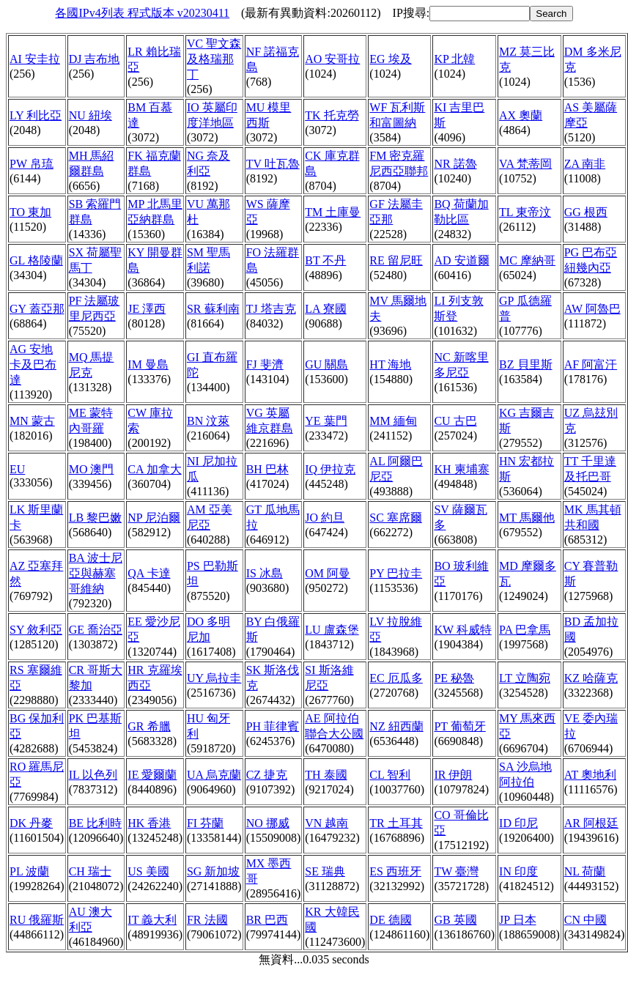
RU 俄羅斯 (37, 920)
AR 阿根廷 (591, 823)
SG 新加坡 (213, 871)
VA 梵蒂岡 (525, 164)
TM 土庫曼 (333, 212)
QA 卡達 (149, 573)
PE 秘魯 (454, 678)
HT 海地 (390, 364)
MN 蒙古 (32, 421)
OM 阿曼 (327, 573)
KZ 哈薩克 (591, 678)
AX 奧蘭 (520, 115)
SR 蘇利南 (213, 309)
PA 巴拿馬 (524, 629)
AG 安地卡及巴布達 (33, 364)
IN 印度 (518, 871)
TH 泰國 (326, 774)
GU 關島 (326, 364)
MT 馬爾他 (527, 517)
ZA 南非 (584, 164)
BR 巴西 (267, 920)
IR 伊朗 (453, 774)
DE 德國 (390, 920)
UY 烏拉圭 (214, 678)
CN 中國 (585, 920)
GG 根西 (585, 212)
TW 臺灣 (456, 871)
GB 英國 (455, 920)
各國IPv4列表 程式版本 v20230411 (142, 13)
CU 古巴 (455, 421)
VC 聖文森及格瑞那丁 (214, 59)
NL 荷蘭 (585, 871)
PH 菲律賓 (272, 726)
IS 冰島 (264, 573)
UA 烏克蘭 (214, 774)
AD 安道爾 (461, 260)
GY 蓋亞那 (37, 309)
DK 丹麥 (31, 823)
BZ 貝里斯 (525, 364)
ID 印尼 (518, 823)
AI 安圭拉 (35, 59)
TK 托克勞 (331, 115)
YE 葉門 (326, 421)
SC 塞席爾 (395, 517)
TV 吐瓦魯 (273, 164)
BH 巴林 (267, 469)
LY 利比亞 (36, 115)
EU (17, 469)
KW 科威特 (462, 629)
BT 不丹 (325, 260)
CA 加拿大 (154, 469)
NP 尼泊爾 (154, 517)
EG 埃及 (390, 59)
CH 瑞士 (90, 871)
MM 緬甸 (392, 421)
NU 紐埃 (90, 115)
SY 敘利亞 (36, 629)
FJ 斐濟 (265, 364)
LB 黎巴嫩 (95, 517)
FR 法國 (207, 920)
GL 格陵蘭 (36, 260)
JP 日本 (517, 920)
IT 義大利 (152, 920)
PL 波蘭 (29, 871)
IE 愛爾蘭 (152, 774)
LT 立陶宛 (524, 678)
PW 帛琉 (31, 164)
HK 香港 (149, 823)
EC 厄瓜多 (395, 678)
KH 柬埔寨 (461, 469)
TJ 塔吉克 (271, 309)
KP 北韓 (454, 59)
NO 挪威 (267, 823)
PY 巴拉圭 (395, 573)
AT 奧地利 (590, 774)
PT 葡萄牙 (459, 726)
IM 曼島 (148, 364)
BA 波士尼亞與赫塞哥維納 (95, 573)
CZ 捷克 (266, 774)
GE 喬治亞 (95, 629)
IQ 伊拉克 (330, 469)
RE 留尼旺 (395, 260)
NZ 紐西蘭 (396, 726)
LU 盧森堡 (331, 629)
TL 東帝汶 (525, 212)
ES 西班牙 (395, 871)
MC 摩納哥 (527, 260)
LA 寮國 (325, 309)
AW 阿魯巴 (592, 309)
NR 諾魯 (455, 164)
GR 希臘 (149, 726)
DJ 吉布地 (94, 59)
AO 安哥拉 (332, 59)
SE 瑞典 (325, 871)
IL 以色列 (93, 774)
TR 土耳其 (395, 823)
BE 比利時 (95, 823)
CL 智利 (389, 774)
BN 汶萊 (208, 421)
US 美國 (148, 871)
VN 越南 (326, 823)
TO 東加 (30, 212)
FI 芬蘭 (205, 823)
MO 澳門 (91, 469)
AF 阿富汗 (590, 364)
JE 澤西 (147, 309)
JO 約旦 (324, 517)
